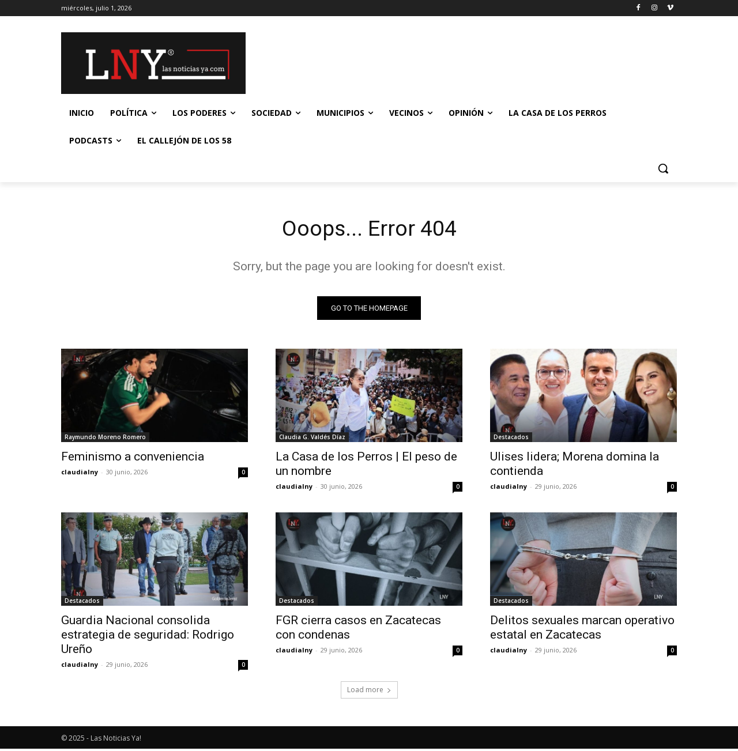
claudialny (79, 474)
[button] (663, 168)
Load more (369, 692)
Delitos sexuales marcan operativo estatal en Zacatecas (582, 630)
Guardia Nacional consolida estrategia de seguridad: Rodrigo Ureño (147, 637)
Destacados (511, 439)
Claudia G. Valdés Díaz (312, 439)
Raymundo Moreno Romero (105, 439)
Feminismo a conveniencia (132, 459)
